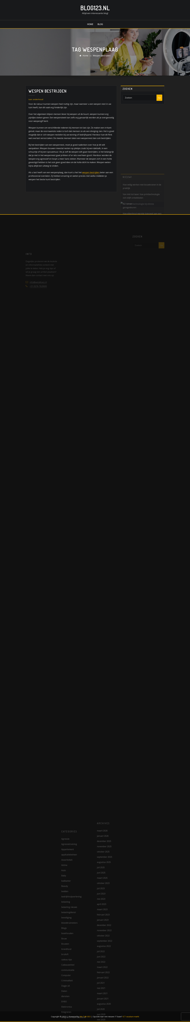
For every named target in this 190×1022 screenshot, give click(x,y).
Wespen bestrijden (101, 55)
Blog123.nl (95, 8)
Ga (159, 97)
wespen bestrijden (91, 172)
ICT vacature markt (131, 1016)
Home (90, 24)
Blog (100, 24)
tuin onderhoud (35, 99)
